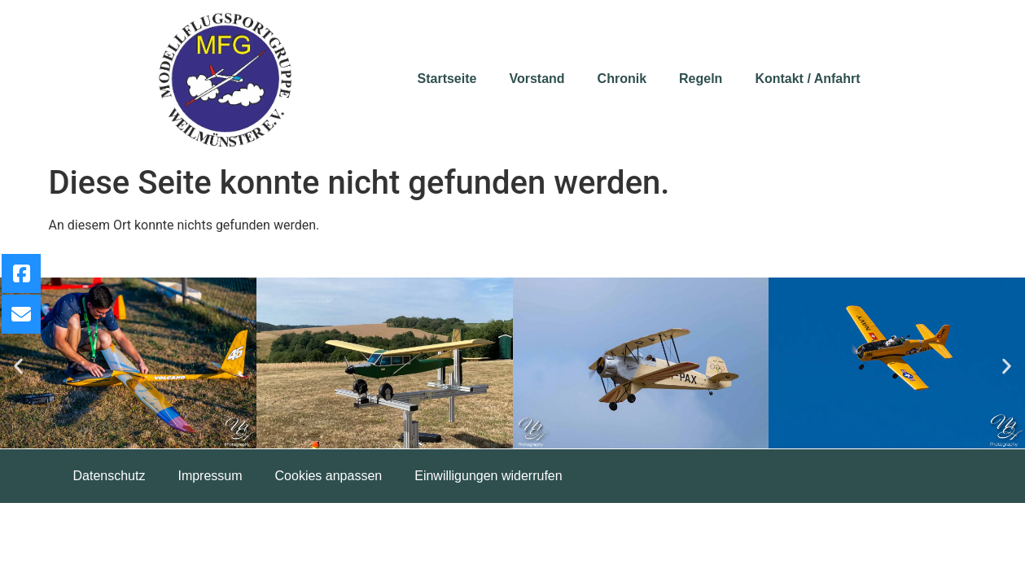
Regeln (700, 78)
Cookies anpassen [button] (329, 476)
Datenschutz (109, 476)
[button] (18, 366)
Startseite (447, 78)
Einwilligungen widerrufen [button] (488, 476)
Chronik (622, 78)
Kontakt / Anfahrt (807, 78)
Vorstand (536, 78)
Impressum (209, 476)
